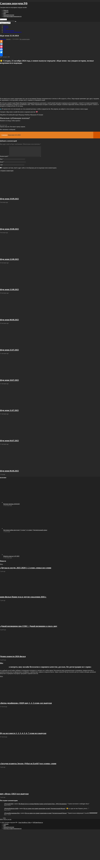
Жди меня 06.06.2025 (9, 473)
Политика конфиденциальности (12, 16)
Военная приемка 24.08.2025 (11, 506)
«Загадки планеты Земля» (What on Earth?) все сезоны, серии (28, 765)
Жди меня (3, 39)
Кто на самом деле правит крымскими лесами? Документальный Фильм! (44, 810)
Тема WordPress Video (24, 824)
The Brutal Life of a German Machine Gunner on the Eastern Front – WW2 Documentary (42, 806)
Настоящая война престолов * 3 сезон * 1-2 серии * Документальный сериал (25, 532)
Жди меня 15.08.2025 (9, 291)
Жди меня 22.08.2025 (9, 261)
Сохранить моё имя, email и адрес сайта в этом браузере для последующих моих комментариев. (29, 170)
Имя (1, 161)
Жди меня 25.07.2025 (9, 352)
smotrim (8, 39)
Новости (5, 10)
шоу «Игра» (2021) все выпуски (14, 796)
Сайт (1, 167)
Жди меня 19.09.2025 (9, 201)
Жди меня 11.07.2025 (9, 412)
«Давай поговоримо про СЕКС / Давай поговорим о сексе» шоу (28, 628)
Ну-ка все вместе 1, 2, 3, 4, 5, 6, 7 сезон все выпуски (23, 735)
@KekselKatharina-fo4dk (11, 810)
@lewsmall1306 (8, 806)
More (1, 566)
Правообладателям (8, 15)
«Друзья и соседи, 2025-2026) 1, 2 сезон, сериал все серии (25, 570)
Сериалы (5, 12)
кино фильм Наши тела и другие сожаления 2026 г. (23, 599)
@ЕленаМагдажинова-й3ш (11, 815)
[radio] (0, 123)
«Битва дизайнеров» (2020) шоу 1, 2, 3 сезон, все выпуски (26, 705)
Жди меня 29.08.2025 (9, 231)
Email (2, 164)
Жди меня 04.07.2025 (9, 442)
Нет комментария (25, 39)
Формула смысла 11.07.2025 (11, 558)
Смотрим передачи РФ (14, 3)
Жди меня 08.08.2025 (9, 322)
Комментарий (4, 158)
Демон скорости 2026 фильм (13, 658)
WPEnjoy (35, 824)
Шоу (4, 13)
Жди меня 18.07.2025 (9, 382)
